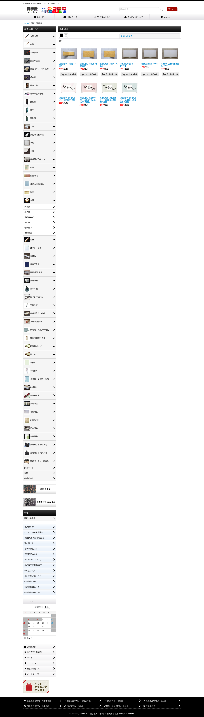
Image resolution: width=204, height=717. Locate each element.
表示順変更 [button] (126, 36)
